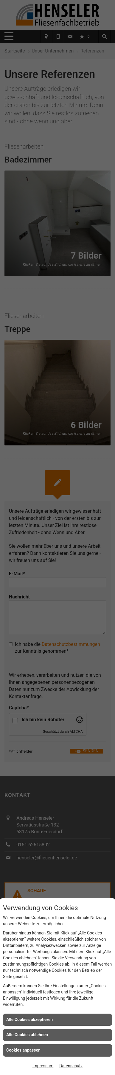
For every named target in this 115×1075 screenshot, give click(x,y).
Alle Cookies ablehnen (27, 1034)
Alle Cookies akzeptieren (29, 1019)
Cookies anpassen (23, 1050)
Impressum (42, 1065)
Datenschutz (71, 1065)
